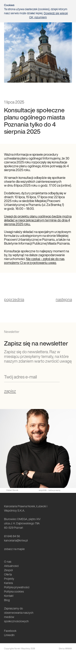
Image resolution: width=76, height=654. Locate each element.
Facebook (10, 631)
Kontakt (8, 596)
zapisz (10, 391)
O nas (7, 561)
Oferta (8, 574)
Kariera (8, 583)
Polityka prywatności (16, 587)
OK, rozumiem (38, 17)
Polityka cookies (14, 591)
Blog (7, 600)
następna (64, 299)
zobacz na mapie (14, 549)
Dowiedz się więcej (56, 13)
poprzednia (14, 299)
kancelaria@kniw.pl (16, 540)
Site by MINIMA (65, 648)
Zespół (8, 570)
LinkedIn (9, 635)
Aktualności (11, 566)
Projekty (9, 578)
